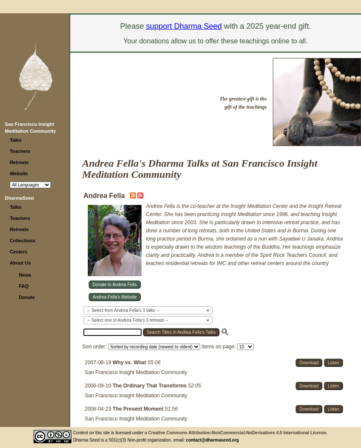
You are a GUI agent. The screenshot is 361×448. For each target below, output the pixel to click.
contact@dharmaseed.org (212, 440)
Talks (16, 140)
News (25, 274)
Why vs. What (130, 363)
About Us (20, 262)
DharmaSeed (19, 198)
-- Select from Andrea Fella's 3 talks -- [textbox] (123, 310)
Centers (19, 251)
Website (19, 173)
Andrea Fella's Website (114, 297)
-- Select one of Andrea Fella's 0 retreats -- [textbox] (127, 320)
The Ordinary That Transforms (150, 386)
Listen (333, 362)
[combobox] (148, 310)
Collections (22, 240)
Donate (27, 297)
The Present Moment (139, 409)
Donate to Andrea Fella (114, 284)
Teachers (20, 151)
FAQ (24, 286)
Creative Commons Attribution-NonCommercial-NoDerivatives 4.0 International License (237, 432)
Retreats (19, 162)
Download (308, 362)
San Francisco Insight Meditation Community (136, 372)
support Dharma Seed (184, 26)
